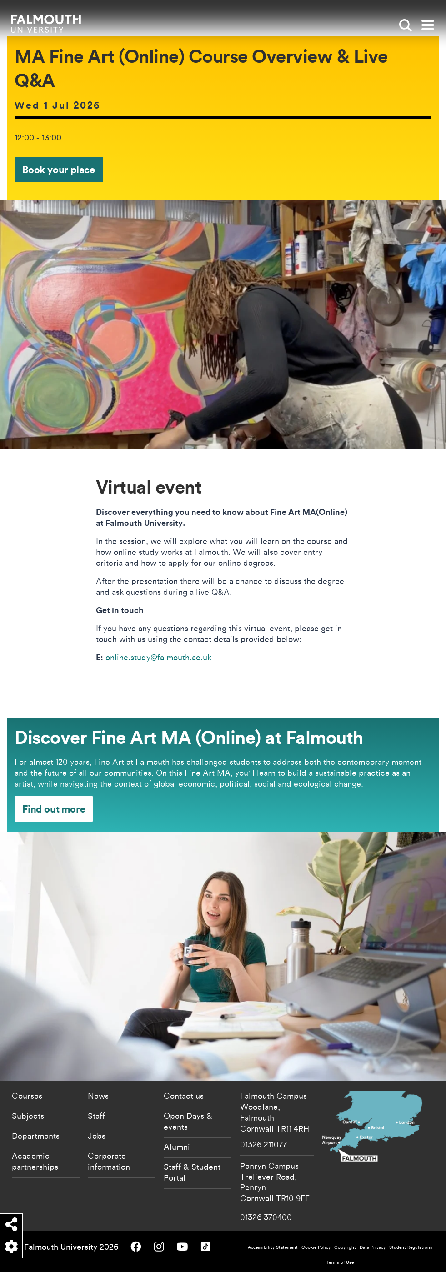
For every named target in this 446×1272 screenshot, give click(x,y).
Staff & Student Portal (192, 1172)
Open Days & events (188, 1121)
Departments (36, 1136)
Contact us (184, 1096)
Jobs (96, 1136)
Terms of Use (340, 1262)
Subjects (28, 1116)
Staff (96, 1116)
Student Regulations (410, 1247)
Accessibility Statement (273, 1247)
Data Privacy (373, 1247)
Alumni (177, 1147)
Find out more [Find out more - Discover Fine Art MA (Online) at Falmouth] (53, 808)
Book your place (58, 169)
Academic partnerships (35, 1161)
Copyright (345, 1247)
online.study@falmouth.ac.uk (158, 657)
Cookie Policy (316, 1247)
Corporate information (109, 1161)
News (98, 1096)
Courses (27, 1096)
